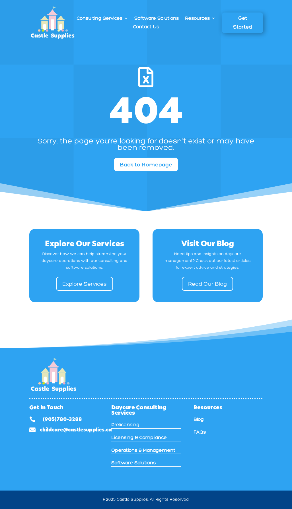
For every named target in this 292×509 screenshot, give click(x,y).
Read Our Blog (207, 283)
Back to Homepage (146, 164)
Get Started (242, 22)
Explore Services (84, 283)
